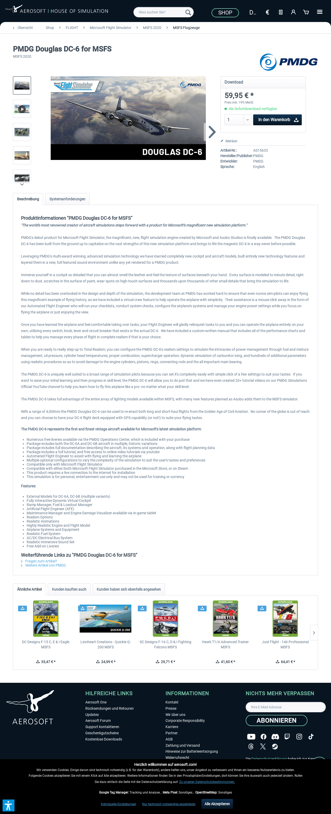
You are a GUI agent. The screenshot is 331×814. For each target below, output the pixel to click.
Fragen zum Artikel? (39, 561)
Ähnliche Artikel (29, 589)
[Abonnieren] (276, 720)
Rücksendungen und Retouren (109, 708)
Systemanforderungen (67, 199)
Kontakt (172, 702)
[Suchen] (188, 12)
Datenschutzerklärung (269, 759)
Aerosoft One (96, 702)
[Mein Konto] (293, 11)
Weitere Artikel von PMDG (43, 565)
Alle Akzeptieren (217, 804)
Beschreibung (28, 199)
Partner (172, 733)
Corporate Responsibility (185, 720)
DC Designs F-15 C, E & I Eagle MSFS (45, 644)
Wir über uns (175, 715)
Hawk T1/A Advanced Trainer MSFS (225, 644)
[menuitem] (163, 12)
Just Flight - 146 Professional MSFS (285, 644)
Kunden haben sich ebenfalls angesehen (129, 589)
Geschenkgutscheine (102, 733)
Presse (171, 708)
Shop (225, 13)
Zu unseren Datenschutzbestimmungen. (207, 782)
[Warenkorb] (306, 11)
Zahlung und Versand (183, 745)
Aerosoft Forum (98, 720)
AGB (169, 739)
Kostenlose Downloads (103, 739)
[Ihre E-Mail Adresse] (286, 707)
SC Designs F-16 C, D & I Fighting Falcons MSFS (165, 644)
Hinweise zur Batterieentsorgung (192, 751)
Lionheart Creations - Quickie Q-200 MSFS (105, 644)
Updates (92, 715)
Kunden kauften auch (69, 589)
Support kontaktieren (102, 727)
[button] (8, 805)
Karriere (172, 727)
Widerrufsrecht (177, 758)
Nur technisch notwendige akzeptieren (168, 804)
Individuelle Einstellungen (118, 804)
